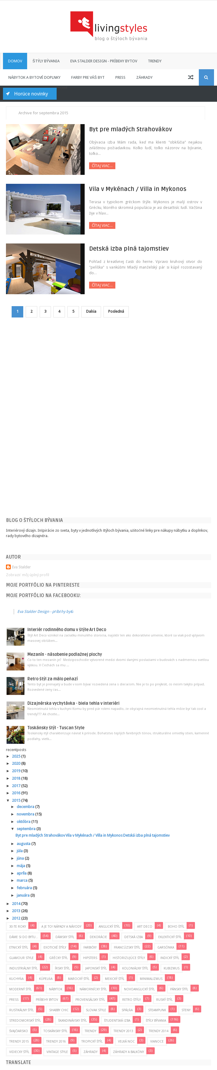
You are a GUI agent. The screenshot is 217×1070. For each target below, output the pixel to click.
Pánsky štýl (179, 989)
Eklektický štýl (170, 937)
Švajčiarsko (18, 1031)
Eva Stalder (21, 567)
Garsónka (165, 947)
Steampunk (157, 1010)
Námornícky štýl (93, 989)
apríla (22, 873)
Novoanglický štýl (139, 989)
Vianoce (157, 1041)
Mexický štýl (114, 979)
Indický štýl (169, 958)
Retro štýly (131, 999)
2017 (16, 786)
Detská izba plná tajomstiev (125, 248)
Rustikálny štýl (21, 1010)
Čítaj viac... (98, 165)
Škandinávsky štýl (72, 1020)
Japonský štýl (96, 968)
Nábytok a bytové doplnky (34, 77)
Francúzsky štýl (127, 947)
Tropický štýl (92, 1041)
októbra (24, 821)
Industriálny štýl (23, 968)
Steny (186, 1010)
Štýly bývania (46, 61)
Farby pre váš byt (88, 77)
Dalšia (91, 311)
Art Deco (144, 926)
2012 (16, 918)
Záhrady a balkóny (128, 1052)
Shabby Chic (59, 1010)
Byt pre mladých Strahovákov (126, 129)
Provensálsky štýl (90, 999)
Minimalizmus (151, 979)
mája (21, 866)
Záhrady (144, 77)
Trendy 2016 (56, 1041)
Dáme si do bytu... (23, 937)
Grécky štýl (58, 958)
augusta (24, 843)
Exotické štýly (55, 947)
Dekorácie (98, 937)
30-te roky (17, 926)
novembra (26, 814)
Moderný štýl (20, 989)
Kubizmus (171, 968)
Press (120, 77)
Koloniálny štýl (135, 968)
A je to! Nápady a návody (61, 926)
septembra (26, 829)
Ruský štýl (164, 999)
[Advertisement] (50, 421)
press (13, 999)
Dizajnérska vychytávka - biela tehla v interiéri (73, 703)
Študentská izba (117, 1020)
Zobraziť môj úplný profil (27, 575)
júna (21, 858)
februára (25, 888)
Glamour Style (21, 958)
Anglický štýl (109, 926)
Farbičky (90, 947)
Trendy (155, 61)
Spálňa (127, 1010)
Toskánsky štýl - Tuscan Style (55, 727)
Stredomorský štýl (25, 1020)
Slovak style (96, 1010)
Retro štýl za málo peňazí (52, 679)
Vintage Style (57, 1052)
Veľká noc (126, 1041)
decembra (26, 806)
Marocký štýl (78, 979)
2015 (16, 800)
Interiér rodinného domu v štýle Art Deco (66, 630)
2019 (16, 771)
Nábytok (55, 989)
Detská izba (133, 937)
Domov (15, 61)
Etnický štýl (18, 947)
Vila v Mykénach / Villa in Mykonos (133, 189)
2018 (16, 778)
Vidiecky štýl (19, 1052)
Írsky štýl (62, 968)
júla (20, 851)
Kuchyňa (16, 979)
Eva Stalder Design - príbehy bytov (103, 61)
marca (22, 880)
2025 (16, 756)
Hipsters (90, 958)
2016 (16, 793)
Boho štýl (176, 926)
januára (23, 895)
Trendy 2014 (158, 1031)
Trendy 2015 (19, 1041)
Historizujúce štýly (129, 958)
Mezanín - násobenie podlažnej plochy (64, 654)
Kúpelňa (45, 979)
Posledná (116, 311)
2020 (16, 763)
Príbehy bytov (47, 999)
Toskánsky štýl (55, 1031)
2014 (16, 903)
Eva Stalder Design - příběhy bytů (45, 611)
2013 (16, 911)
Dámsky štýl (64, 937)
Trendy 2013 (123, 1031)
